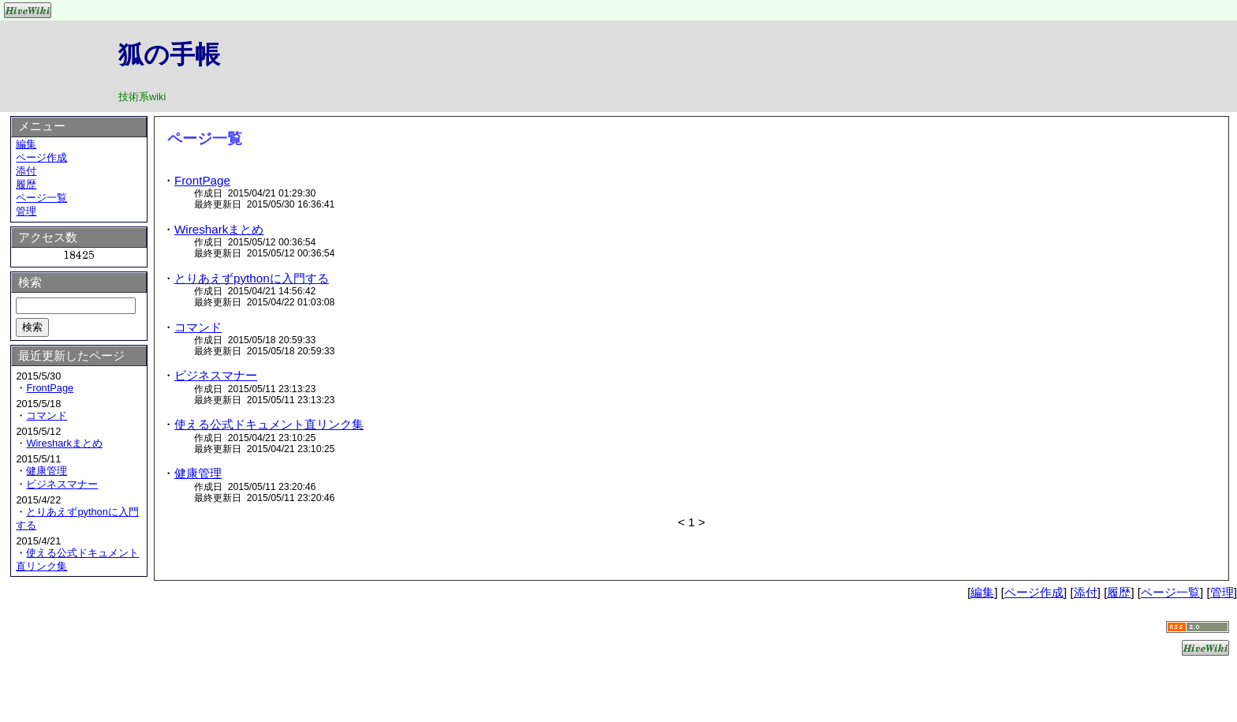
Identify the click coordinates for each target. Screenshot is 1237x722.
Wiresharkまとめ (218, 229)
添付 (26, 171)
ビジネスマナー (215, 375)
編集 (26, 144)
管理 (26, 211)
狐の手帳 (169, 54)
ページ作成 (41, 157)
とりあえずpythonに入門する (251, 278)
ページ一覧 (41, 198)
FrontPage (202, 180)
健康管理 (198, 473)
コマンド (198, 327)
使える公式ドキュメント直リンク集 (269, 424)
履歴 (26, 184)
